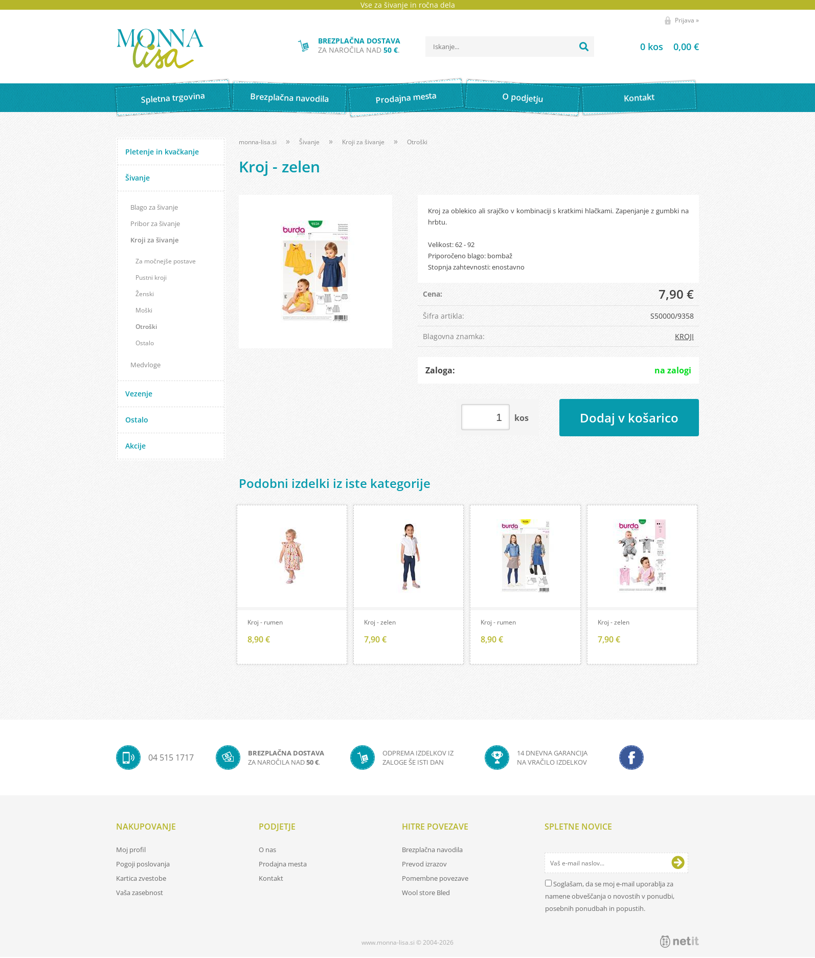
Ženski (144, 293)
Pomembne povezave (435, 879)
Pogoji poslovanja (143, 865)
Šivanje (137, 178)
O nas (267, 850)
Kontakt (639, 97)
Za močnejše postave (165, 261)
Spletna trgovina (173, 98)
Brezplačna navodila (289, 97)
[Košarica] (657, 46)
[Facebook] (631, 758)
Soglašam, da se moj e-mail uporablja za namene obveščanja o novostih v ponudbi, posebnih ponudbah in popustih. (609, 897)
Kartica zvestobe (141, 879)
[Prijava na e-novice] (678, 864)
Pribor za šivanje (155, 223)
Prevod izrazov (424, 865)
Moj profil (131, 850)
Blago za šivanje (154, 207)
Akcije (135, 446)
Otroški (146, 326)
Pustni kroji (151, 277)
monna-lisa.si (258, 142)
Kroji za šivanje (154, 239)
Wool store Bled (426, 893)
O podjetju (522, 98)
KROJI (684, 336)
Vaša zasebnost (139, 893)
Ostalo (144, 343)
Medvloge (145, 364)
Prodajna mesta (406, 98)
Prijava (687, 20)
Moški (143, 310)
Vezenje (138, 393)
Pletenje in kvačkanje (162, 152)
